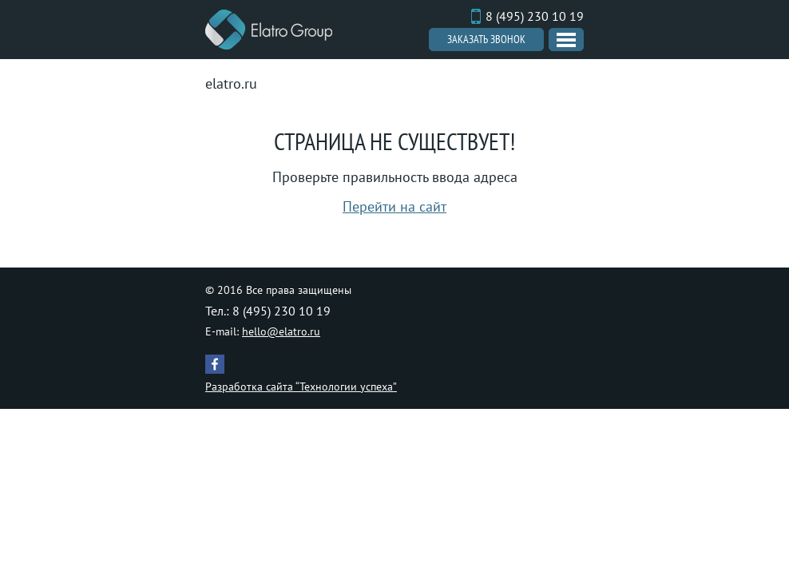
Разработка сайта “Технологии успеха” (301, 386)
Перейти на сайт (394, 206)
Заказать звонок (486, 39)
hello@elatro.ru (281, 331)
